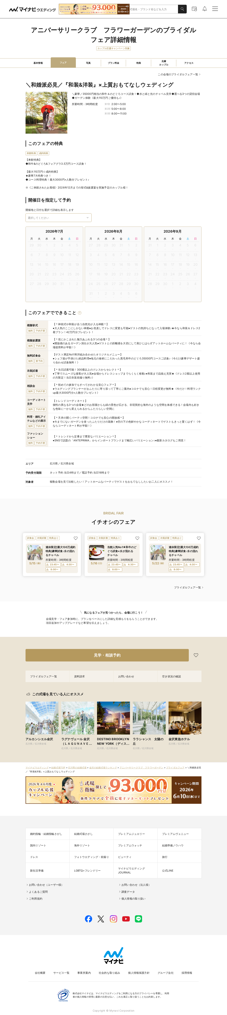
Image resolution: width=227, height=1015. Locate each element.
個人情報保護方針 (138, 972)
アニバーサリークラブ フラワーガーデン (141, 767)
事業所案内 (84, 972)
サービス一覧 (61, 972)
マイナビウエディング (37, 767)
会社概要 (40, 972)
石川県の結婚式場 (77, 767)
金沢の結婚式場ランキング (103, 767)
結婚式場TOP (58, 767)
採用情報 (187, 972)
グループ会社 (166, 972)
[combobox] (153, 9)
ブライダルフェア (175, 767)
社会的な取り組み (109, 972)
